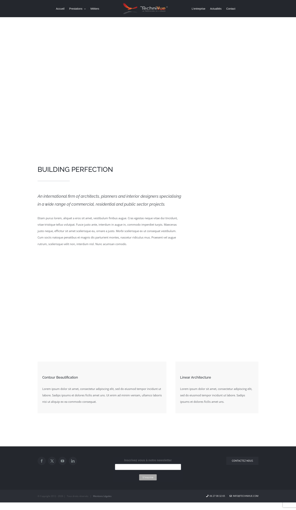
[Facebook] (42, 461)
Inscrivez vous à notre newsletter (148, 460)
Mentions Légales (102, 496)
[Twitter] (52, 461)
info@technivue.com (244, 496)
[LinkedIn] (73, 461)
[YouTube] (62, 461)
